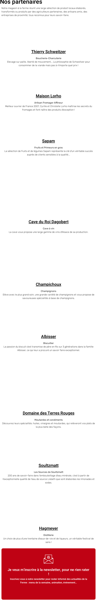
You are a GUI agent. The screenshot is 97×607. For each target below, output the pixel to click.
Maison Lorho (48, 96)
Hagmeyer (48, 528)
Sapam (48, 141)
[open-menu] (94, 11)
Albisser (48, 337)
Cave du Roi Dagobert (49, 222)
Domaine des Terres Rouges (48, 413)
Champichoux (48, 285)
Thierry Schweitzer (48, 52)
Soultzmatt (49, 466)
